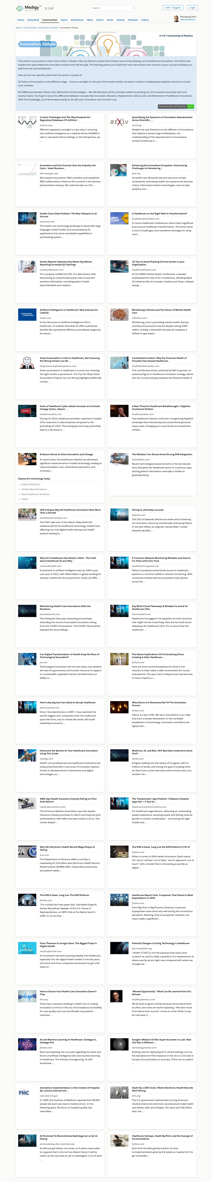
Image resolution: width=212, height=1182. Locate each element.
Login (193, 7)
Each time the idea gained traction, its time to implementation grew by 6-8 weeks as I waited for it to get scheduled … (162, 1152)
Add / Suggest (173, 7)
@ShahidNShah (187, 19)
